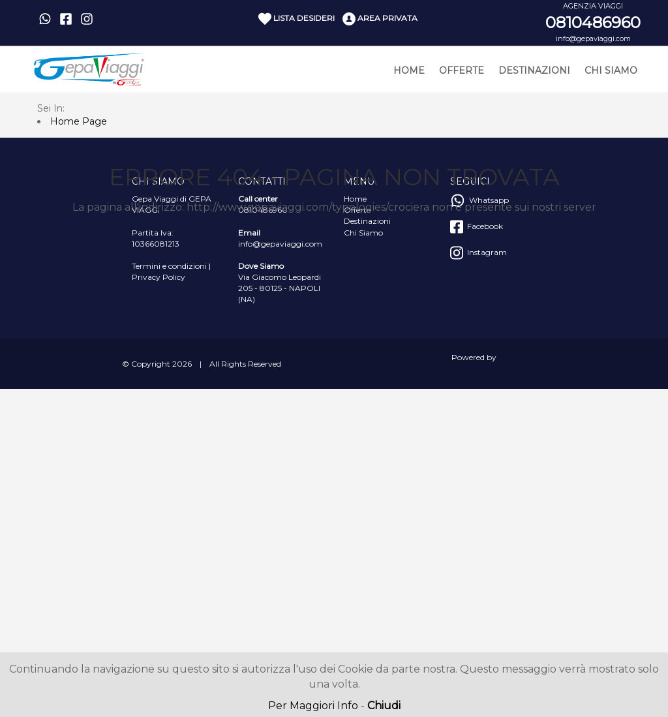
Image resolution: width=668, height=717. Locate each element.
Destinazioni (534, 70)
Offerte (461, 70)
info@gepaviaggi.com (593, 38)
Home (409, 70)
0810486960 (593, 22)
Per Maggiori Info (313, 705)
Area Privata (380, 18)
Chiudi (384, 705)
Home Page (78, 121)
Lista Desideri (296, 18)
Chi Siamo (610, 70)
